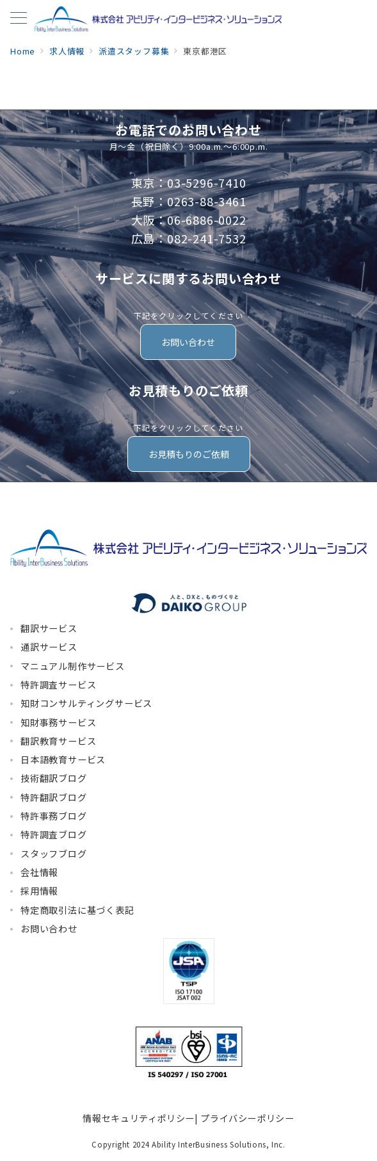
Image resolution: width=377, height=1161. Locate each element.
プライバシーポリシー (247, 1118)
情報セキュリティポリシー (139, 1118)
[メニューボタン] (18, 19)
